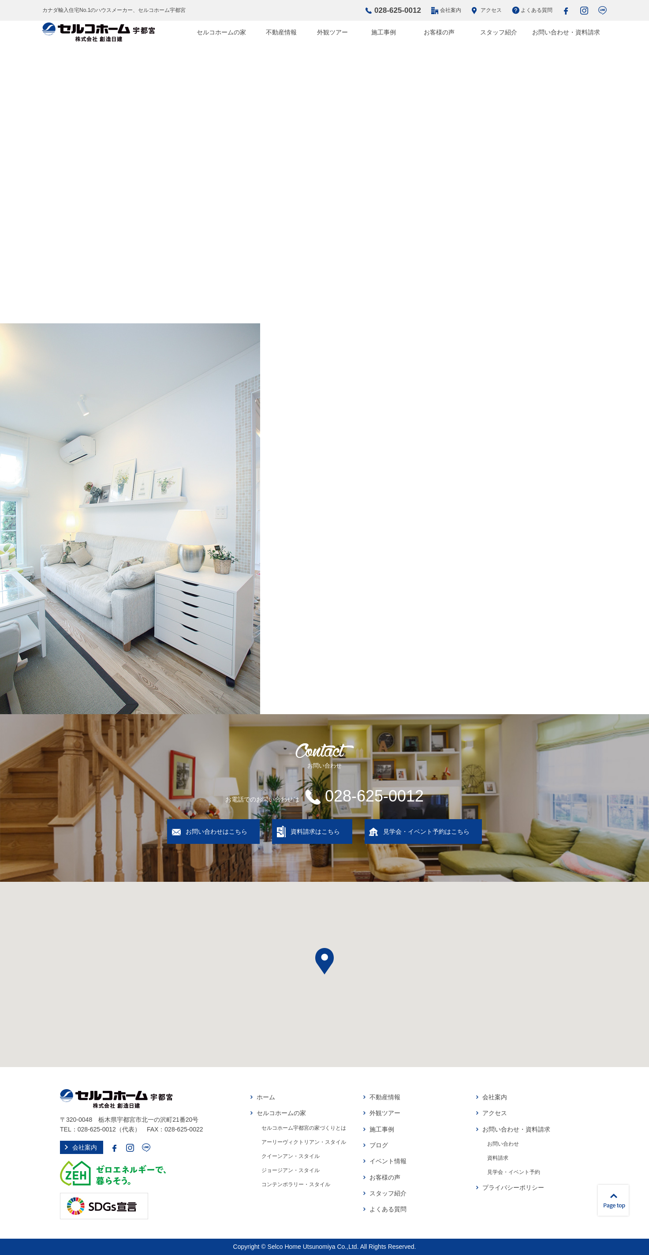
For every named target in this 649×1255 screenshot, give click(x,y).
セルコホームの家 (221, 32)
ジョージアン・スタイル (290, 1170)
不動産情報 (281, 32)
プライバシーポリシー (513, 1187)
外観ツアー (332, 32)
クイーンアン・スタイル (290, 1156)
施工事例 (383, 32)
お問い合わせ (503, 1144)
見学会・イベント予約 (513, 1172)
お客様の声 (439, 32)
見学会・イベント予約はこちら (426, 831)
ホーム (266, 1097)
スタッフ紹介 (498, 32)
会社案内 (450, 10)
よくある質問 (536, 10)
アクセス (491, 10)
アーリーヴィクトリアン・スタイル (303, 1142)
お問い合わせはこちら (216, 831)
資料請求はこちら (315, 831)
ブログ (378, 1145)
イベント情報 (388, 1161)
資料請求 (497, 1158)
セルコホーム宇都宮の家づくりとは (303, 1128)
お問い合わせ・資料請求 (566, 32)
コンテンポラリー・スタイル (295, 1184)
